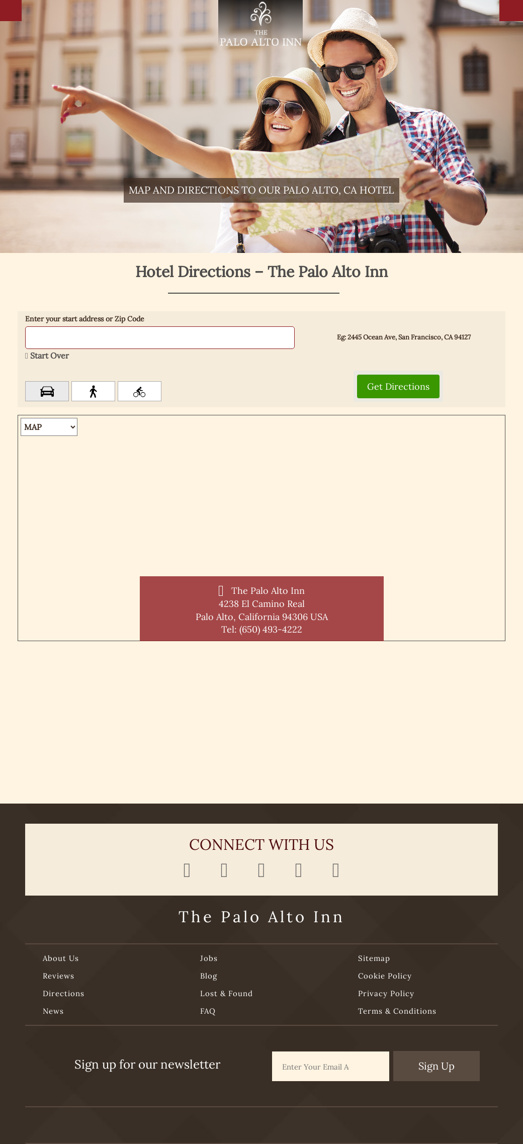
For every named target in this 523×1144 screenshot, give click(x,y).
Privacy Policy (386, 993)
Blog (208, 976)
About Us (61, 958)
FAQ (208, 1011)
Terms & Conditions (397, 1011)
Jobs (209, 958)
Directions (63, 993)
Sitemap (374, 958)
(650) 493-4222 (270, 629)
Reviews (58, 976)
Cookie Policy (385, 976)
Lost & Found (226, 993)
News (53, 1011)
